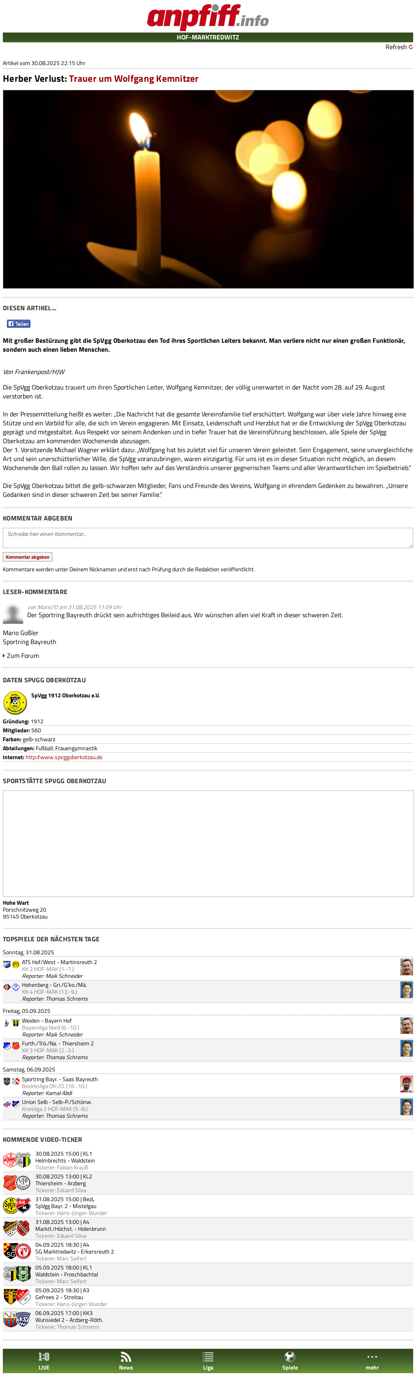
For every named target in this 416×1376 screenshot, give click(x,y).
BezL (89, 1199)
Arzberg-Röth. (86, 1319)
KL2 (87, 1176)
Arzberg (76, 1183)
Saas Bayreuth (80, 1079)
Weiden (31, 1020)
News (126, 1361)
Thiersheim (49, 1183)
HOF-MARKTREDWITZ (208, 37)
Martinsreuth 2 (79, 962)
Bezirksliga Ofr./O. (43, 1086)
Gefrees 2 (47, 1297)
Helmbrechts (50, 1160)
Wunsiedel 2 (50, 1319)
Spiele (290, 1361)
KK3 (88, 1313)
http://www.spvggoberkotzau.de (64, 757)
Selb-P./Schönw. (72, 1101)
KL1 (87, 1153)
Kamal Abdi (59, 1093)
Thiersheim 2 (78, 1043)
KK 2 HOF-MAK (40, 969)
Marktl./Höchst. (54, 1228)
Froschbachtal (81, 1274)
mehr (372, 1361)
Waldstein (83, 1160)
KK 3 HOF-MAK (40, 1050)
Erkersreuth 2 (97, 1251)
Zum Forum (23, 655)
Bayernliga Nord (41, 1027)
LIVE (44, 1361)
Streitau (73, 1297)
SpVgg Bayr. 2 (51, 1206)
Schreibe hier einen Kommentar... (208, 538)
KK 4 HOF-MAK (40, 991)
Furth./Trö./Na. (39, 1043)
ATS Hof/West (39, 962)
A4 (86, 1221)
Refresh (396, 47)
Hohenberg (35, 984)
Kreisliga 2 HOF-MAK (47, 1108)
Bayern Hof (58, 1020)
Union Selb (35, 1101)
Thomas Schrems (67, 998)
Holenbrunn (92, 1228)
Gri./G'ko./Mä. (70, 984)
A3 (86, 1290)
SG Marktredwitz (55, 1251)
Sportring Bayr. (40, 1079)
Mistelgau (84, 1206)
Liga (208, 1361)
